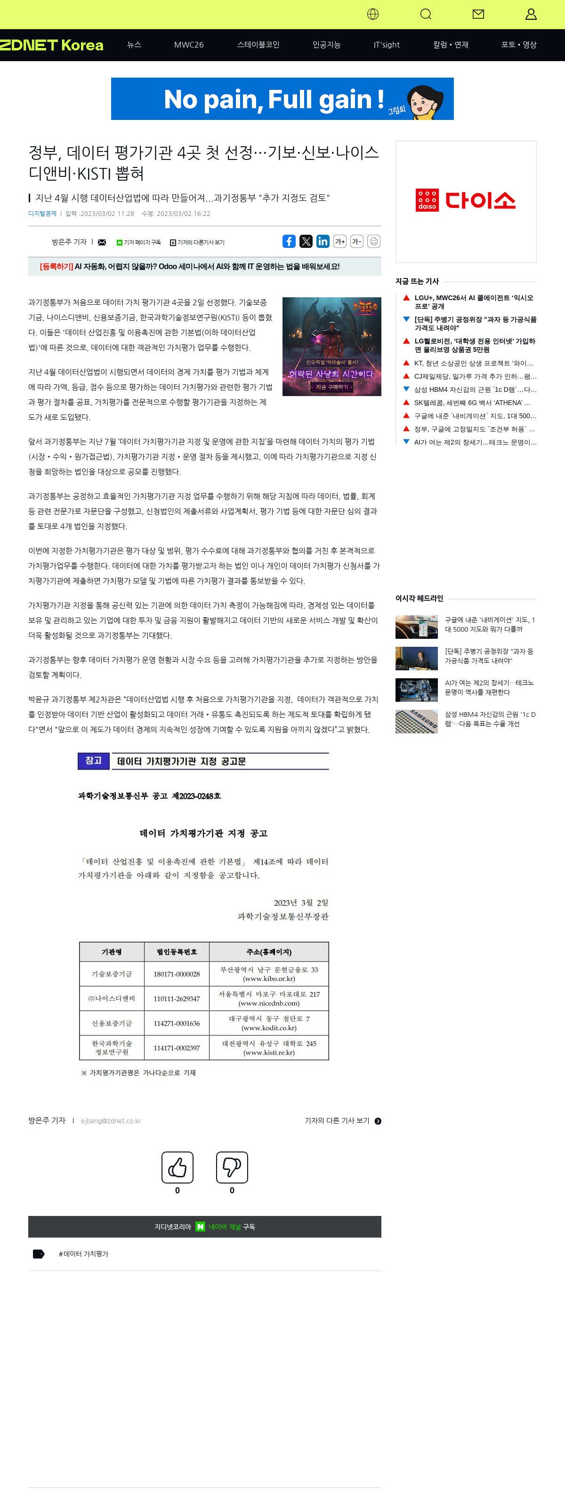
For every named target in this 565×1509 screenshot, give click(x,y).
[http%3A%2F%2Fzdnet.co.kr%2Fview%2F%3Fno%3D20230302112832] (323, 241)
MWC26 (189, 44)
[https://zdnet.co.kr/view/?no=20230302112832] (289, 241)
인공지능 (327, 44)
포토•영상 (519, 44)
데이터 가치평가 (86, 1254)
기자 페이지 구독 (138, 243)
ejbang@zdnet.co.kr (111, 1121)
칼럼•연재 (450, 44)
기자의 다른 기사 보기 (343, 1120)
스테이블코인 (258, 44)
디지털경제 (42, 214)
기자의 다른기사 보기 (197, 243)
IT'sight (387, 44)
